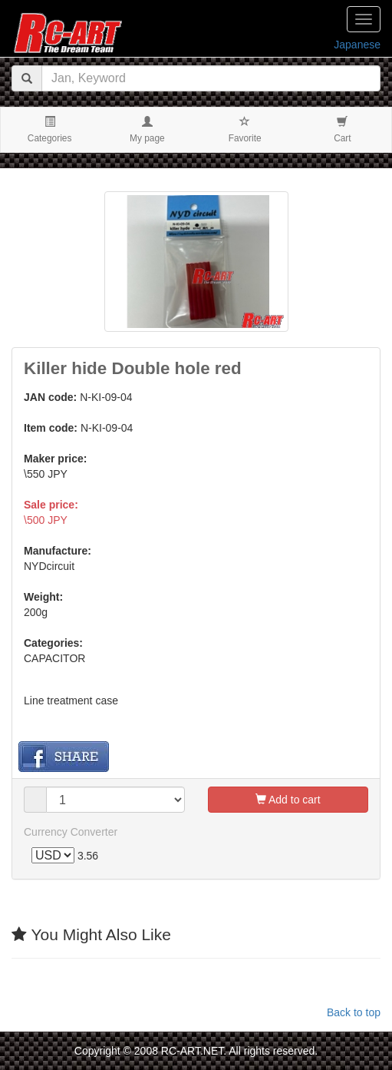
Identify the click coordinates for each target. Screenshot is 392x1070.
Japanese (357, 44)
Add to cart (288, 799)
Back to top (353, 1012)
